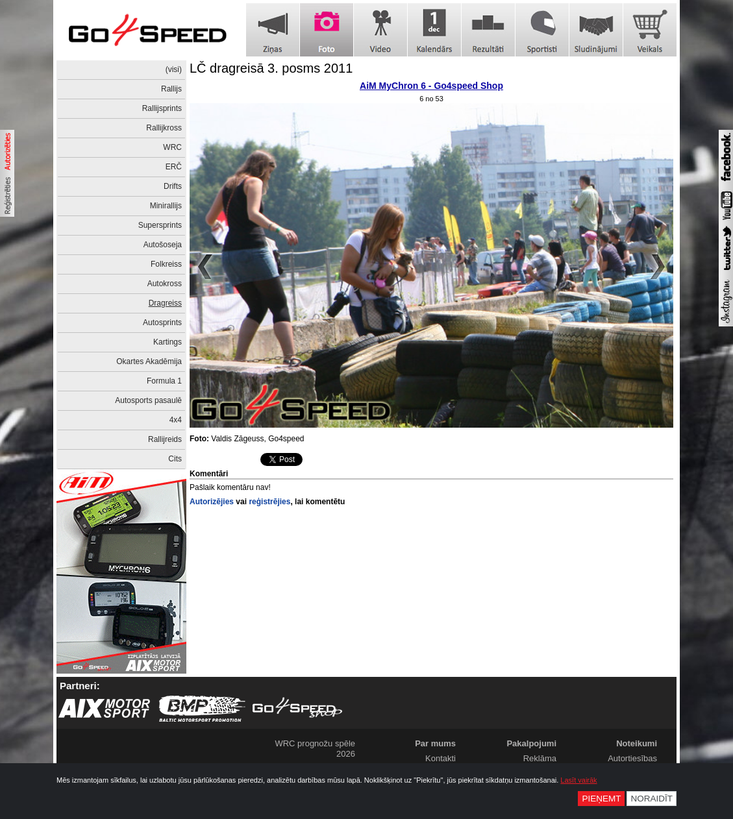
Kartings (167, 342)
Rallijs (171, 88)
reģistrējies (269, 501)
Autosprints (162, 322)
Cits (175, 458)
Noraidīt (651, 798)
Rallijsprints (162, 108)
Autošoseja (162, 244)
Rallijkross (164, 127)
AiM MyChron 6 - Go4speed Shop (431, 85)
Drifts (173, 186)
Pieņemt (601, 798)
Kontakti (440, 758)
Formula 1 (164, 380)
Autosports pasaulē (148, 400)
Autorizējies (212, 501)
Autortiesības (632, 758)
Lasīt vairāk (578, 780)
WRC (172, 147)
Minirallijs (166, 205)
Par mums (435, 743)
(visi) (174, 69)
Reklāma (539, 758)
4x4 (175, 419)
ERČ (174, 166)
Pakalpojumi (531, 743)
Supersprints (160, 225)
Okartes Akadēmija (149, 361)
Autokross (164, 283)
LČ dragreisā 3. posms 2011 (271, 68)
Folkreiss (166, 264)
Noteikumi (636, 743)
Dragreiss (165, 303)
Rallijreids (165, 439)
